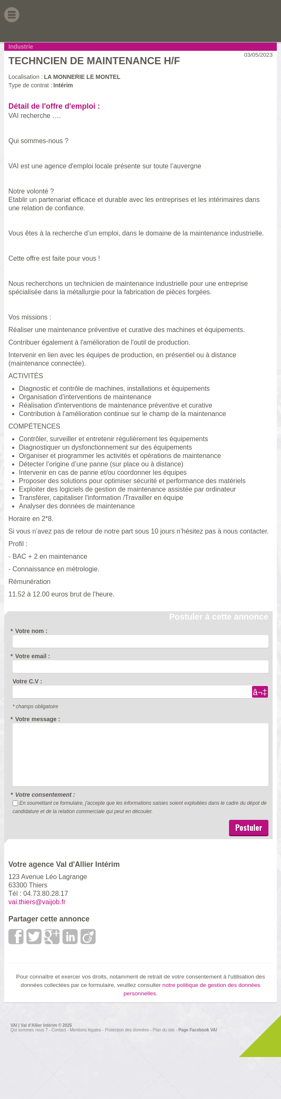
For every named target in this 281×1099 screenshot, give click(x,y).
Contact (59, 1030)
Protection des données (127, 1030)
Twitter (34, 937)
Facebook (16, 937)
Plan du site (163, 1030)
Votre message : (36, 719)
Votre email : (31, 656)
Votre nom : (30, 631)
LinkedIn (70, 937)
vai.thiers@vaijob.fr (36, 901)
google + (52, 937)
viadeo (88, 937)
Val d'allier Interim (249, 21)
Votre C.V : (27, 681)
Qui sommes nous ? (29, 1030)
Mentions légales (85, 1030)
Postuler (248, 827)
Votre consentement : (44, 794)
